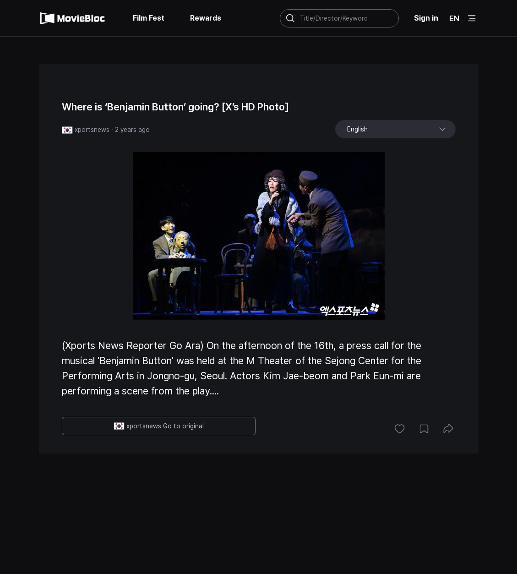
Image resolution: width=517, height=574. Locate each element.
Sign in (426, 18)
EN (454, 18)
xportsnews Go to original (159, 426)
